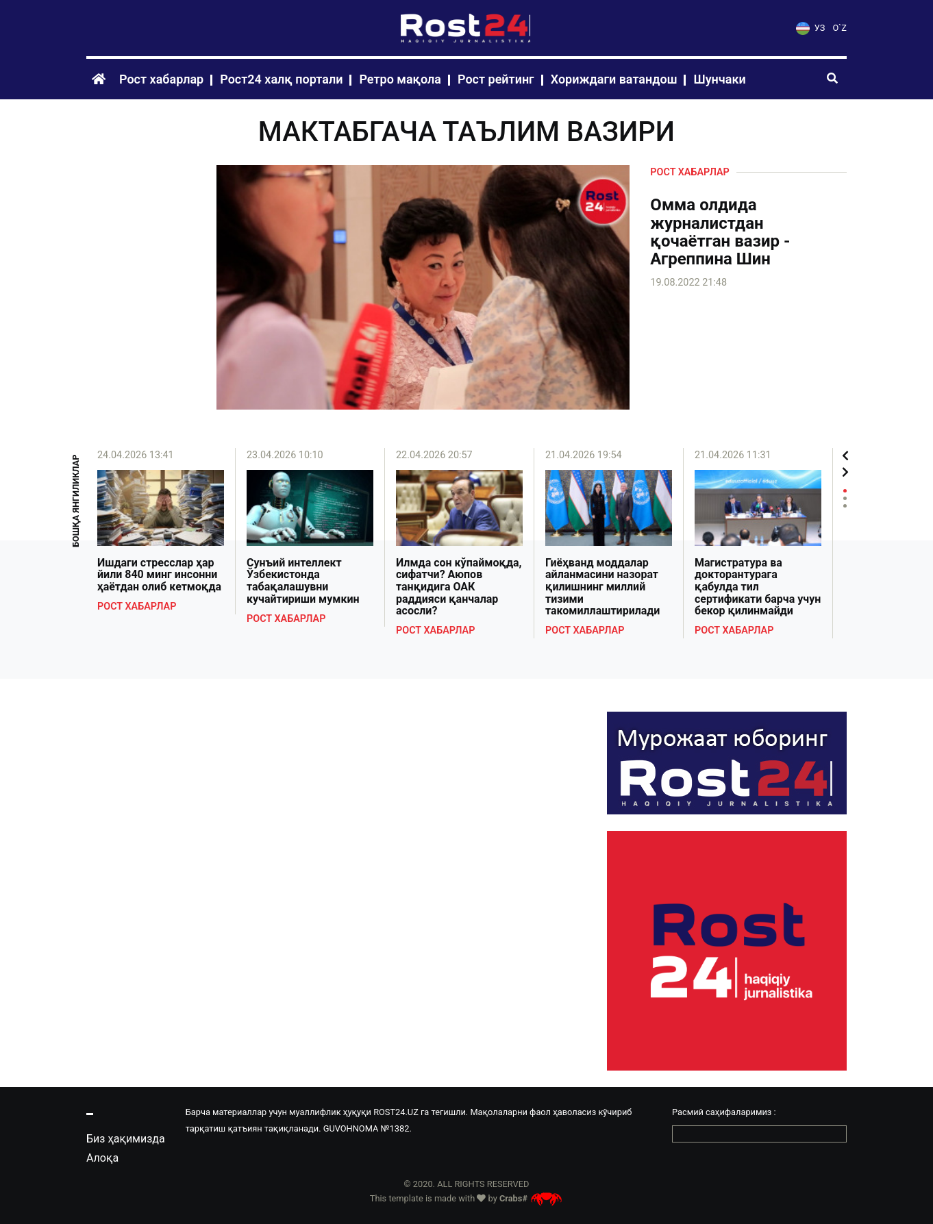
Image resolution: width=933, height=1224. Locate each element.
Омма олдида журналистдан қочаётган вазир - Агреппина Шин (720, 232)
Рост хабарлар (161, 79)
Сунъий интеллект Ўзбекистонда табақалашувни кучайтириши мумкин (303, 581)
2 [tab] (845, 498)
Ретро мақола (400, 79)
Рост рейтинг (496, 79)
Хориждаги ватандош (614, 79)
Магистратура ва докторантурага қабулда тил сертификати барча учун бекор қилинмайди (758, 587)
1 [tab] (845, 490)
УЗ (810, 28)
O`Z (840, 28)
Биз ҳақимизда (125, 1138)
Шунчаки (719, 79)
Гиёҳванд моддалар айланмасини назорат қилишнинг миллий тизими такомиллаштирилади (602, 587)
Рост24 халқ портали (281, 79)
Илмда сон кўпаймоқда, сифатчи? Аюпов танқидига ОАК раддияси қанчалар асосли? (459, 587)
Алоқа (102, 1157)
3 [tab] (845, 506)
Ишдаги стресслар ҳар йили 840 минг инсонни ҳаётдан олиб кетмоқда (159, 575)
